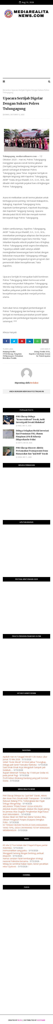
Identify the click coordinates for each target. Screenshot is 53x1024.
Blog (20, 1020)
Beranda (6, 90)
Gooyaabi (41, 1020)
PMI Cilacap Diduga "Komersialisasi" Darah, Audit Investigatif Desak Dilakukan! (30, 419)
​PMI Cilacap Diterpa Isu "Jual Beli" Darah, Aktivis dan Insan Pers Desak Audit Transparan (25, 797)
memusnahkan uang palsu (15, 850)
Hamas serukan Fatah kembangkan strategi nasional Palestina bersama (23, 860)
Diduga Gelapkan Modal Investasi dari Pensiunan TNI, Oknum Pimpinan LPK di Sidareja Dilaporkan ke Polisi (32, 435)
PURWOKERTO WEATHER (26, 902)
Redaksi (34, 383)
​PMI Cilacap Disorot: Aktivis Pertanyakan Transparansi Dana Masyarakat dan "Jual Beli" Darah (32, 451)
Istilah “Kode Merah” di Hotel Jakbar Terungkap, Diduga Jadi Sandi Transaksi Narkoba (24, 763)
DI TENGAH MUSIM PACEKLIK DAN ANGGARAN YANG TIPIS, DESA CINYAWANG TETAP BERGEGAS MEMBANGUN (26, 828)
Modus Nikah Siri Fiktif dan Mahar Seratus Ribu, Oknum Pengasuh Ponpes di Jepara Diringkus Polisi (24, 820)
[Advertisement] (26, 48)
